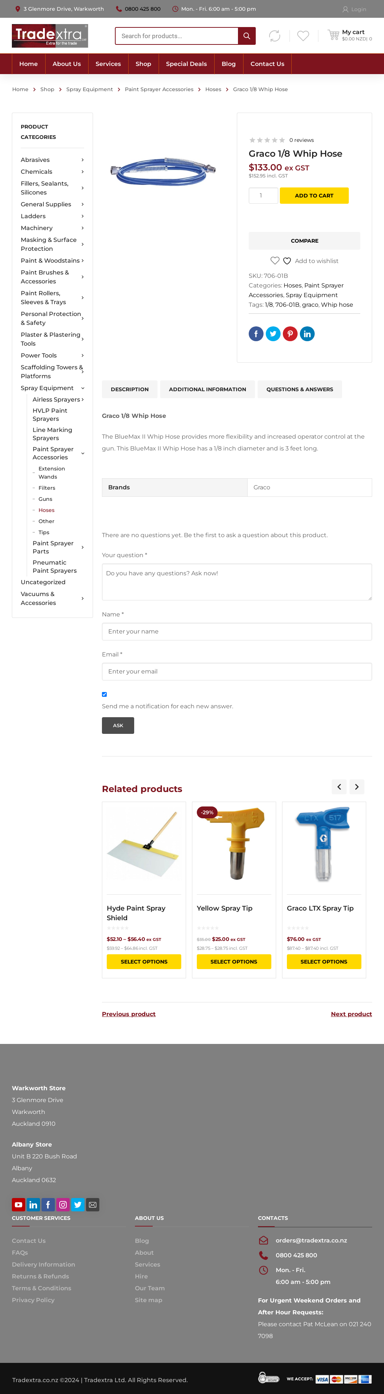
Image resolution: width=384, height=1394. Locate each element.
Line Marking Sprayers (52, 434)
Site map (148, 1298)
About (144, 1251)
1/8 (269, 304)
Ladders (52, 216)
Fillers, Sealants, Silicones (52, 188)
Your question (124, 555)
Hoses (213, 89)
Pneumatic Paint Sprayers (55, 566)
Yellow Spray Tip (224, 908)
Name (113, 614)
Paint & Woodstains (52, 261)
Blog (142, 1239)
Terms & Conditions (41, 1287)
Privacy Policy (33, 1298)
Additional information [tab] (207, 389)
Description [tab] (130, 389)
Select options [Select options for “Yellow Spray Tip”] (234, 961)
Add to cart (314, 195)
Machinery (52, 228)
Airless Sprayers (58, 400)
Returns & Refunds (40, 1275)
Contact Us (29, 1239)
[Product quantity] (263, 195)
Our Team (150, 1287)
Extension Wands (52, 472)
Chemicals (52, 172)
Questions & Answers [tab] (300, 389)
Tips (44, 532)
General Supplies (52, 204)
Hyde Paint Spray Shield (136, 913)
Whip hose (337, 304)
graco (310, 304)
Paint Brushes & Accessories (52, 277)
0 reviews (301, 140)
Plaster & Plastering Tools (52, 339)
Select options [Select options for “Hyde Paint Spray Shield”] (144, 961)
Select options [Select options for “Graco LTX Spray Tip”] (324, 961)
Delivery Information (43, 1263)
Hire (141, 1275)
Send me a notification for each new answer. (167, 706)
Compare (304, 240)
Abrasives (52, 160)
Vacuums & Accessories (52, 598)
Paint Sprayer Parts (58, 547)
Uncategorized (43, 582)
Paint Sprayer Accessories (159, 89)
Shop (47, 89)
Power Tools (52, 356)
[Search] (247, 36)
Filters (47, 488)
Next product (351, 1013)
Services (147, 1263)
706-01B (287, 304)
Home (20, 89)
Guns (45, 499)
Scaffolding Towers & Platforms (52, 372)
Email (112, 654)
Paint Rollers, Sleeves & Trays (52, 298)
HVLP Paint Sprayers (50, 414)
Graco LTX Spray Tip (320, 908)
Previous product (129, 1013)
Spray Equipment (89, 89)
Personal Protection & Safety (52, 318)
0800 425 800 (142, 9)
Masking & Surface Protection (52, 244)
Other (46, 521)
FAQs (20, 1251)
